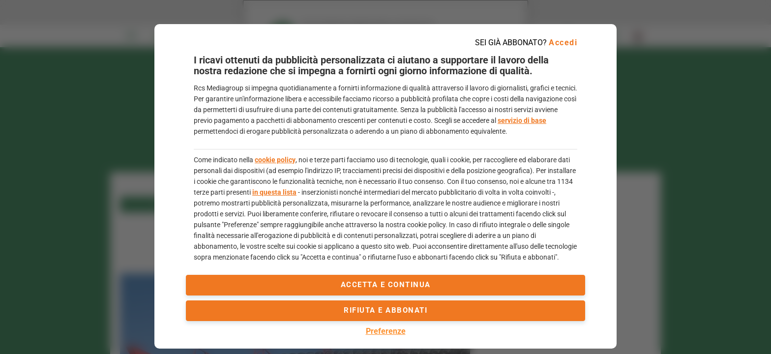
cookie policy (275, 160)
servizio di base (522, 120)
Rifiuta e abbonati (385, 310)
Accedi (563, 42)
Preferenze (386, 331)
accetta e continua (386, 284)
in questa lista (274, 192)
